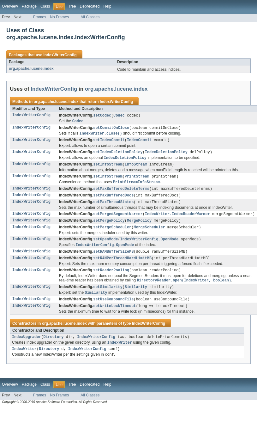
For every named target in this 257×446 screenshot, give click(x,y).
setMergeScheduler (112, 232)
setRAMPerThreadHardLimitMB (122, 264)
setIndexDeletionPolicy (117, 153)
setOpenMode (105, 244)
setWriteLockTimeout (114, 313)
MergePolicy (139, 225)
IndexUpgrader (26, 345)
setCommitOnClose (111, 128)
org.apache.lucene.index (31, 68)
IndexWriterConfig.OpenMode (149, 244)
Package (29, 6)
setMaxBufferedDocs (113, 199)
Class (45, 6)
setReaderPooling (111, 276)
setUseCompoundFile (113, 307)
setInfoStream (107, 166)
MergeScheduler (149, 232)
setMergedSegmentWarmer (117, 218)
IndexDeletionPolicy (166, 153)
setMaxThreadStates (113, 205)
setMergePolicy (109, 225)
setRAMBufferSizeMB (113, 257)
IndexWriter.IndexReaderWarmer (177, 218)
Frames (39, 17)
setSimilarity (107, 294)
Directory (54, 345)
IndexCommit (139, 141)
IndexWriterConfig (59, 55)
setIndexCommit (109, 141)
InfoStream (136, 166)
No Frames (59, 17)
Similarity (136, 294)
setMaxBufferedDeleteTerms (121, 192)
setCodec (102, 115)
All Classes (90, 17)
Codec (119, 115)
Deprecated (90, 6)
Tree (72, 6)
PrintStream (137, 179)
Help (107, 6)
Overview (10, 6)
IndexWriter (24, 358)
